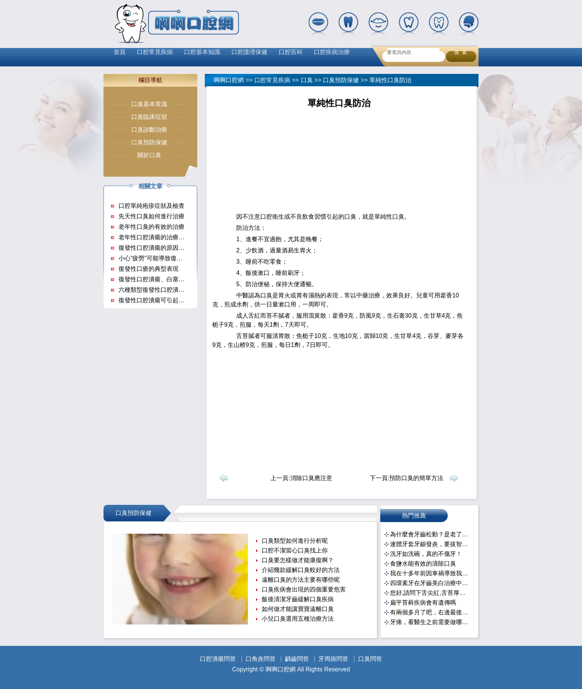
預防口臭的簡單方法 (416, 478)
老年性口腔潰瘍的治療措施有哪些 (163, 237)
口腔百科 (291, 52)
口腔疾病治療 (332, 52)
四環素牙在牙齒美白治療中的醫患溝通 (430, 583)
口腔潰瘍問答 (218, 659)
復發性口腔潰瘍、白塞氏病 (154, 279)
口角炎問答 (261, 659)
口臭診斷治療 (149, 129)
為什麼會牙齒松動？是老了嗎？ (430, 534)
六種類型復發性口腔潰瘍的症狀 (160, 290)
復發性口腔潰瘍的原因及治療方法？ (166, 248)
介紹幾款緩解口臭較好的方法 (301, 570)
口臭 (307, 80)
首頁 (120, 52)
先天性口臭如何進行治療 (151, 216)
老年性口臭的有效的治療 (151, 227)
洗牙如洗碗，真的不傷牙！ (426, 554)
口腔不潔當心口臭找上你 (295, 550)
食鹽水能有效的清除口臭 (423, 563)
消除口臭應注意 (311, 478)
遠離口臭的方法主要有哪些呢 (301, 579)
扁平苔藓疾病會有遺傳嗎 (423, 602)
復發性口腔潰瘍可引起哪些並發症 (163, 300)
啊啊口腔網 (229, 80)
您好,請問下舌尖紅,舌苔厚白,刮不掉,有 (430, 593)
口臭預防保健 (341, 80)
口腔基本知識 (202, 52)
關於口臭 (149, 155)
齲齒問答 (297, 659)
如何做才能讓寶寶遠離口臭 (298, 609)
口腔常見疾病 (155, 52)
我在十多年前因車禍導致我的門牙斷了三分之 (430, 573)
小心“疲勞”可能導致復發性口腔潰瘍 (165, 258)
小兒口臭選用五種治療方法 (298, 618)
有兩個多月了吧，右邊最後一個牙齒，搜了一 (430, 612)
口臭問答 (370, 659)
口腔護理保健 (249, 52)
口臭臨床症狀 (149, 117)
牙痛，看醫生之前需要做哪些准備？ (430, 622)
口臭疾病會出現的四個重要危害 (304, 589)
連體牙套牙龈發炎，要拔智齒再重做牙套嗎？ (430, 544)
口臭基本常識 (149, 104)
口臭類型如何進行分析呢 (295, 540)
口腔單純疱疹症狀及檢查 (151, 206)
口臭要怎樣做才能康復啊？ (298, 560)
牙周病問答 (333, 659)
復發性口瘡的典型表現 (148, 269)
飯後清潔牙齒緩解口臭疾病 (298, 599)
